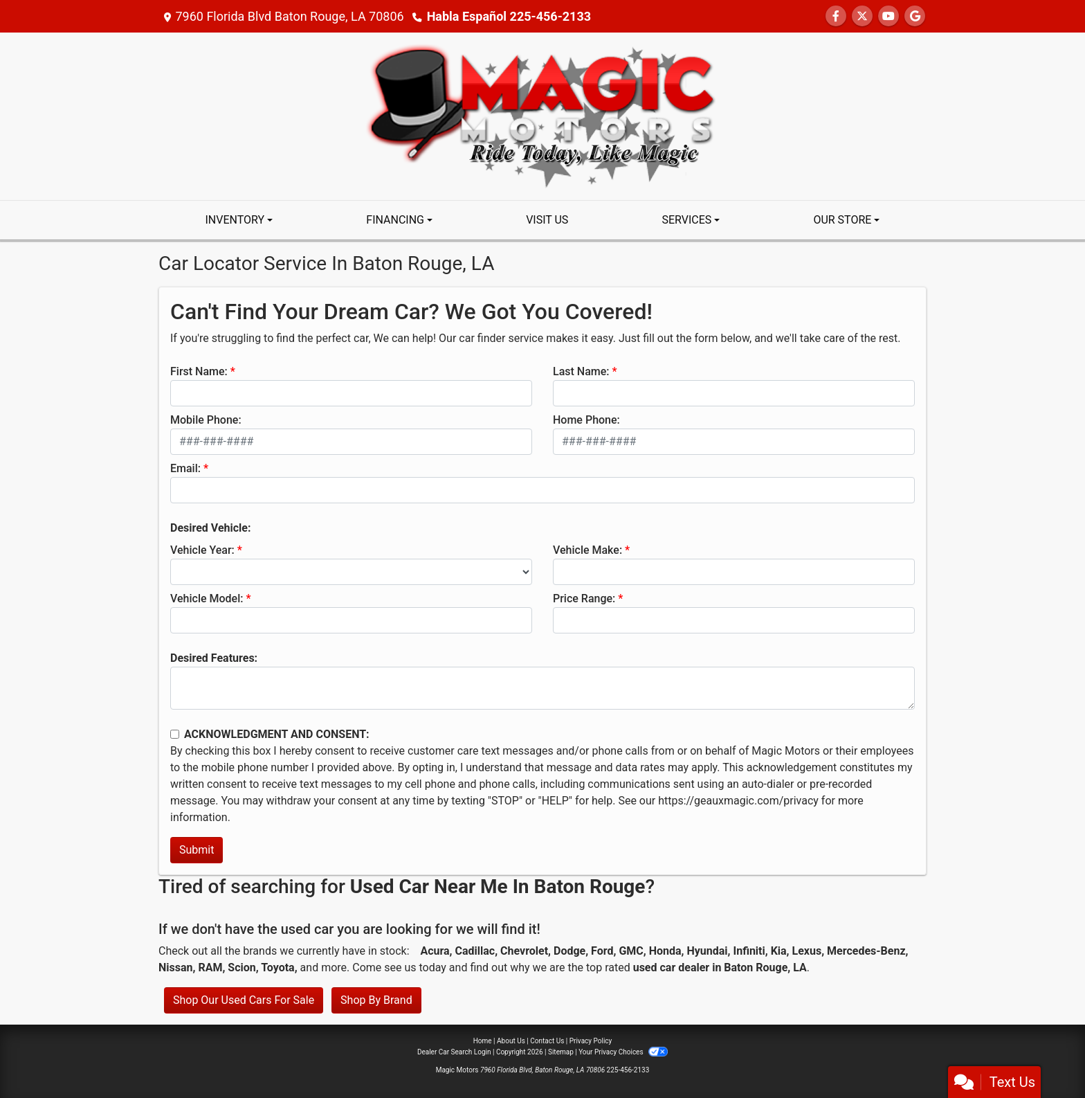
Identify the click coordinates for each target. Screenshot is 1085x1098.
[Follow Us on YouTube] (888, 16)
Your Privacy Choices (623, 1052)
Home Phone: (586, 419)
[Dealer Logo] (542, 115)
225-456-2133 (628, 1070)
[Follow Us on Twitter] (862, 16)
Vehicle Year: (202, 550)
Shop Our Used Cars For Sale (243, 1000)
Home (482, 1041)
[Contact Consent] (174, 734)
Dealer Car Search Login (454, 1052)
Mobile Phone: (205, 419)
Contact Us (547, 1041)
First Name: (199, 371)
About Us (511, 1041)
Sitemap (561, 1052)
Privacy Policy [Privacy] (590, 1041)
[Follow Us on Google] (914, 16)
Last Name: (581, 371)
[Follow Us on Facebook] (836, 16)
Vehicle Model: (206, 598)
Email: (185, 468)
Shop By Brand (376, 1000)
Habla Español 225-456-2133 (509, 16)
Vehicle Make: (587, 550)
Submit (196, 849)
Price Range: (584, 598)
